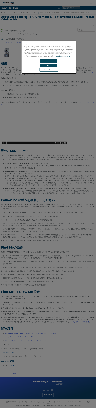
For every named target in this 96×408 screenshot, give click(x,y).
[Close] (73, 43)
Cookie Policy (59, 56)
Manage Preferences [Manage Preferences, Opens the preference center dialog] (48, 69)
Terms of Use (67, 56)
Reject (48, 65)
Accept (48, 61)
